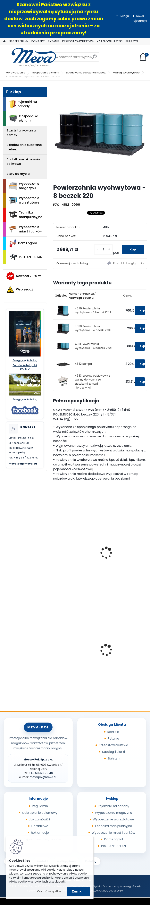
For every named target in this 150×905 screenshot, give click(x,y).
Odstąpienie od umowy (39, 812)
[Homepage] (4, 41)
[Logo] (30, 57)
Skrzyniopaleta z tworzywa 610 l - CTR (71, 645)
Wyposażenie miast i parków (25, 229)
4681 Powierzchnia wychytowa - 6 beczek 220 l (93, 346)
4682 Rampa (83, 364)
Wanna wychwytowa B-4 (75, 554)
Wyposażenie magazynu (24, 186)
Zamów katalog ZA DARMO (24, 367)
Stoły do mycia (18, 174)
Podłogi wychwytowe (126, 72)
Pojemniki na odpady (23, 104)
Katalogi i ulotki (113, 752)
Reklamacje (40, 832)
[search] (94, 58)
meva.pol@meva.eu (23, 463)
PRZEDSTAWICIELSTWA (78, 41)
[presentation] (55, 548)
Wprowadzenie (15, 72)
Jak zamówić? (40, 819)
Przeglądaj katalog (24, 360)
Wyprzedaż (19, 290)
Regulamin (40, 806)
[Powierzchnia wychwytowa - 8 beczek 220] (100, 134)
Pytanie (113, 738)
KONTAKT (38, 41)
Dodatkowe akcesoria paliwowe (23, 161)
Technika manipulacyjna (25, 214)
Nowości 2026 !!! (23, 276)
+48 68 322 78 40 (41, 773)
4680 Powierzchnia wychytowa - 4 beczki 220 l (93, 328)
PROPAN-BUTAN (25, 257)
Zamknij (79, 891)
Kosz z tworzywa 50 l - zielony (121, 650)
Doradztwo (39, 826)
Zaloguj (124, 16)
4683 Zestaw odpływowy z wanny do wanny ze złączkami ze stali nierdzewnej (92, 382)
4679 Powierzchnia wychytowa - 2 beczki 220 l (93, 310)
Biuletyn (113, 758)
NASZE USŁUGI (18, 41)
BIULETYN (132, 41)
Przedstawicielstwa (113, 745)
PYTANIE (53, 41)
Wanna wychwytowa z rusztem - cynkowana (121, 556)
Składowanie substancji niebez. (86, 72)
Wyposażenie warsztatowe (24, 200)
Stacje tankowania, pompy (21, 132)
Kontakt (113, 732)
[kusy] (103, 249)
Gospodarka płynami (45, 72)
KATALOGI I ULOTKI (109, 41)
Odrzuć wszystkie (49, 891)
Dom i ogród (23, 243)
